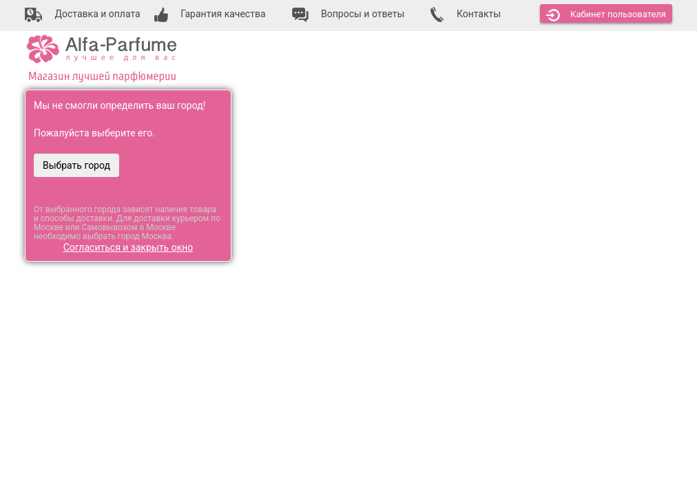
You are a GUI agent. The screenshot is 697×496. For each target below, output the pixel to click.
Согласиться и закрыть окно (128, 247)
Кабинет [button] (606, 15)
